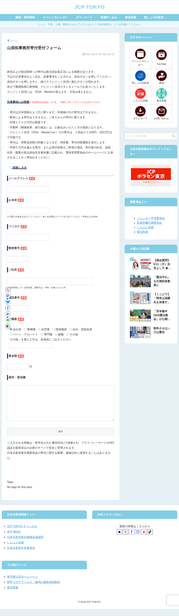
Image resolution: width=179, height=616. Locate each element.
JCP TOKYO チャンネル (22, 533)
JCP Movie (13, 538)
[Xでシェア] (7, 289)
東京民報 (142, 231)
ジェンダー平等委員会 (151, 218)
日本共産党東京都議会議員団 (25, 544)
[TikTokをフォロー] (150, 538)
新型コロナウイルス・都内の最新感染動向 (33, 589)
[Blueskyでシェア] (7, 302)
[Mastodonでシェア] (7, 295)
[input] (151, 136)
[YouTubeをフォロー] (143, 538)
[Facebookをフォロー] (131, 538)
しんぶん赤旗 (145, 227)
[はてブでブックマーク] (7, 314)
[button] (7, 326)
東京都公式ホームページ (22, 583)
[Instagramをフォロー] (137, 538)
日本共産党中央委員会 (21, 554)
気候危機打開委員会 (149, 222)
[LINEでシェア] (7, 320)
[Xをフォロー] (125, 538)
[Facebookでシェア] (7, 308)
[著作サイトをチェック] (119, 538)
